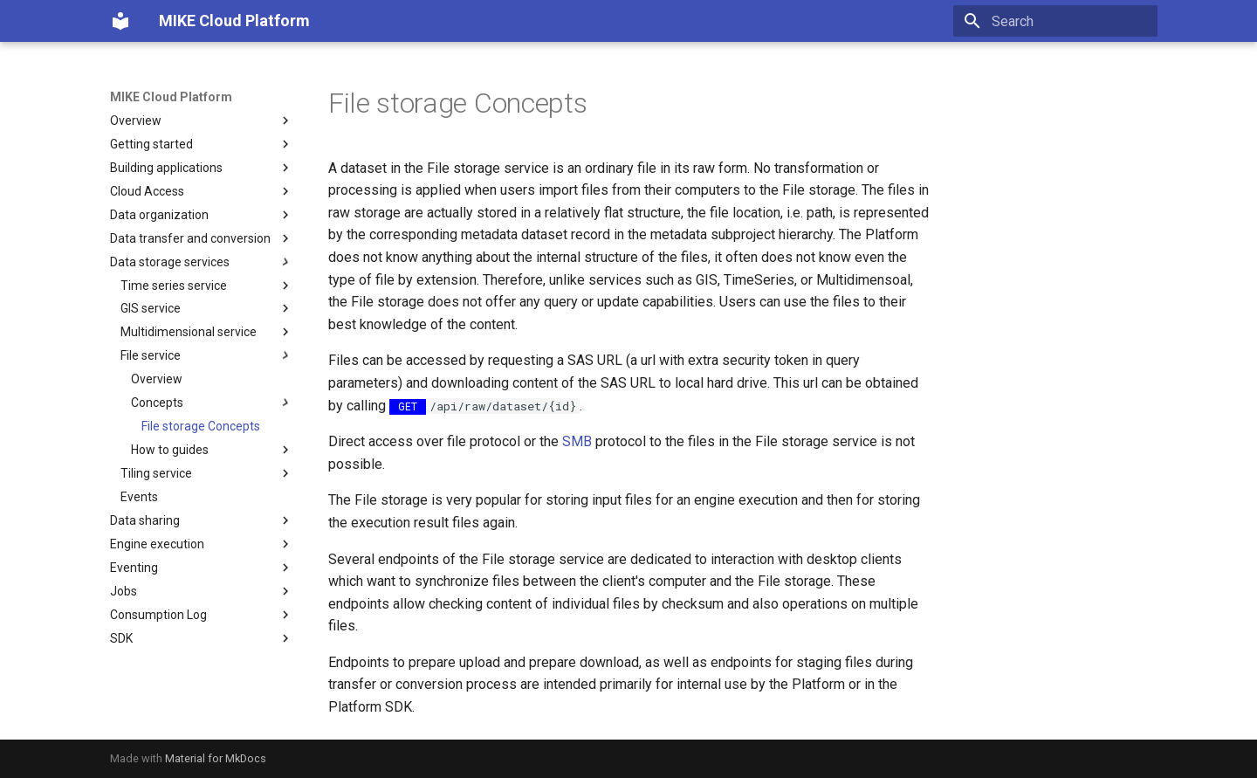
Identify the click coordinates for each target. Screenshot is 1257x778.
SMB (577, 441)
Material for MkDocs (215, 758)
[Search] (1055, 21)
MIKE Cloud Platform (171, 97)
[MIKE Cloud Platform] (120, 20)
